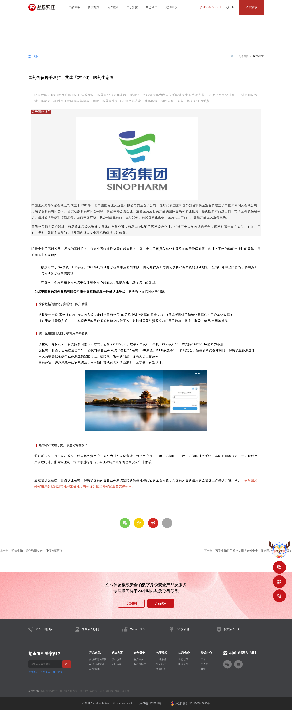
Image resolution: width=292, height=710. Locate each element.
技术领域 (116, 659)
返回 (36, 56)
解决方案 (93, 7)
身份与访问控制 (97, 659)
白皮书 (204, 664)
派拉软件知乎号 (49, 690)
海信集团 (33, 672)
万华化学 (45, 672)
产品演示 (160, 603)
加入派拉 (161, 664)
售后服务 (161, 669)
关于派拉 (132, 7)
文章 (203, 659)
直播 (203, 669)
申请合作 (183, 664)
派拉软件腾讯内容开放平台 (114, 690)
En (232, 7)
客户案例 (139, 659)
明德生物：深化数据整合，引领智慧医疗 (36, 550)
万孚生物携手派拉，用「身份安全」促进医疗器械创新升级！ (253, 550)
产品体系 (74, 7)
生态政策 (183, 659)
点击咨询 (131, 603)
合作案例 (113, 7)
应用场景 (116, 664)
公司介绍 (161, 659)
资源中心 (171, 7)
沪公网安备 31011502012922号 (190, 703)
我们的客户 (140, 664)
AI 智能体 (94, 669)
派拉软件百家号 (68, 690)
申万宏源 (57, 672)
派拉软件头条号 (88, 690)
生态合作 (151, 7)
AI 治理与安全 (96, 664)
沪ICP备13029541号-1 (151, 703)
